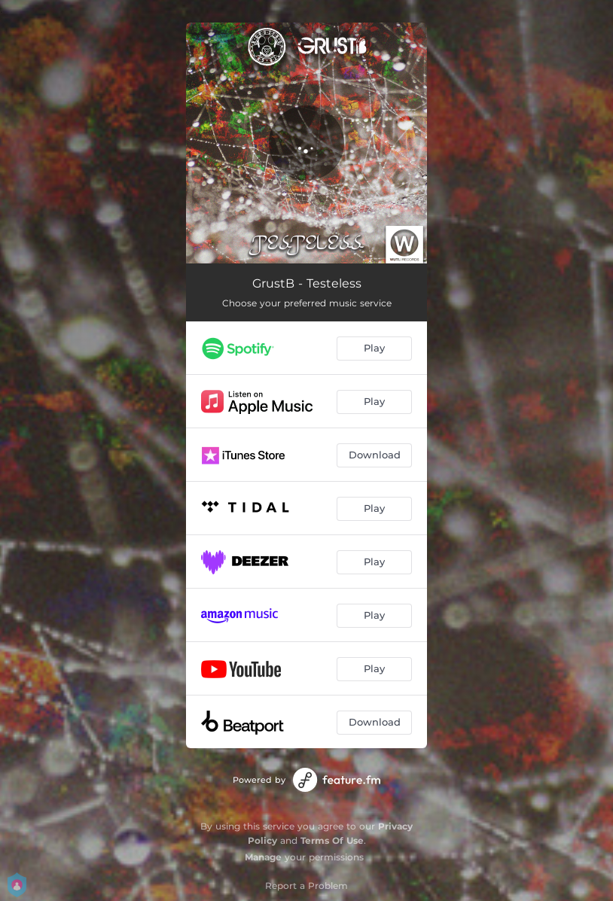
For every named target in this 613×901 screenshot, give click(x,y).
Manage (263, 857)
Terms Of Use (332, 840)
